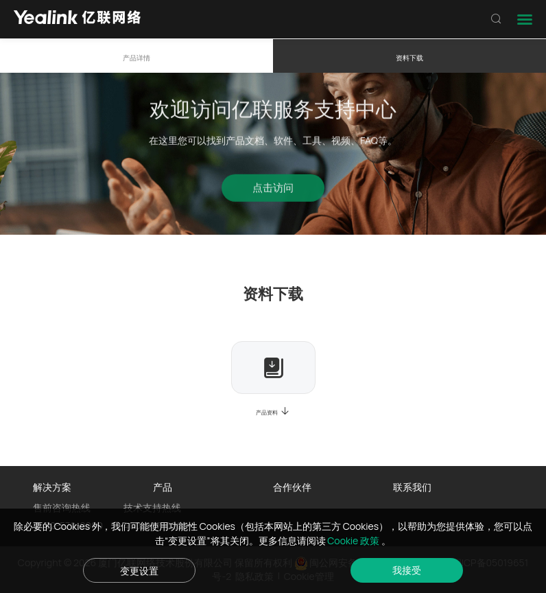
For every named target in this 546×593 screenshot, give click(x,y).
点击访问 (273, 190)
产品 (162, 486)
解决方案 (52, 486)
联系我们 (412, 486)
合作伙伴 (292, 486)
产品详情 (136, 58)
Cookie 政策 (354, 540)
